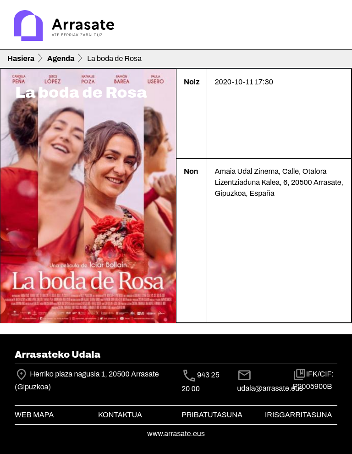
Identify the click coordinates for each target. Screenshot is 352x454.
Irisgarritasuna (298, 415)
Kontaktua (120, 415)
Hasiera (20, 58)
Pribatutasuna (212, 415)
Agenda (60, 58)
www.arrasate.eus (176, 433)
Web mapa (34, 415)
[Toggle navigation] (332, 26)
